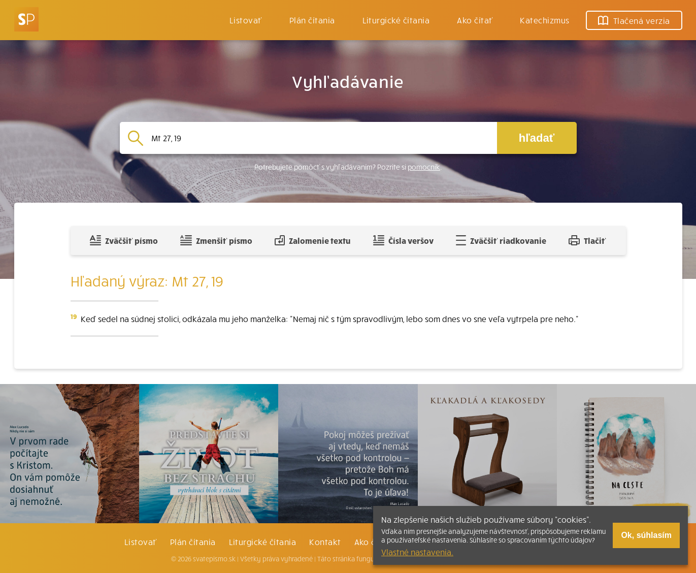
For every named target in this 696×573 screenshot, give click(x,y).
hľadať (536, 138)
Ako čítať (474, 20)
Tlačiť (587, 240)
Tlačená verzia (634, 20)
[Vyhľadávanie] (320, 138)
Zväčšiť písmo (124, 240)
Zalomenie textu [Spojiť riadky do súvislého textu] (312, 240)
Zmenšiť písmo (216, 240)
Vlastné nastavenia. (417, 552)
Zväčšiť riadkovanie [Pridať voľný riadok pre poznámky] (501, 240)
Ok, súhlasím (646, 535)
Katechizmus (544, 20)
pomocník (424, 167)
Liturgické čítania (396, 20)
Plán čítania (193, 541)
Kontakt (325, 541)
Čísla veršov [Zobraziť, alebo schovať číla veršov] (403, 240)
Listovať (245, 20)
